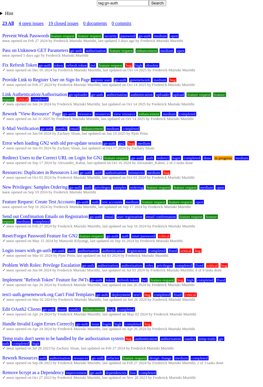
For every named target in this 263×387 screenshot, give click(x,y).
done (207, 158)
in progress (223, 158)
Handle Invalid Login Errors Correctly (38, 323)
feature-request (62, 36)
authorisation (96, 50)
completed (39, 99)
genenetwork (140, 80)
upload (178, 94)
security (111, 36)
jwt (92, 65)
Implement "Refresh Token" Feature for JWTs (45, 279)
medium (160, 36)
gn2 (122, 143)
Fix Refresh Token (19, 64)
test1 (137, 295)
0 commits (121, 23)
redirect (163, 158)
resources (102, 114)
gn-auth (145, 36)
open (174, 36)
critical (22, 99)
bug (129, 65)
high (138, 65)
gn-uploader (78, 94)
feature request (89, 36)
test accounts (112, 202)
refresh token (76, 65)
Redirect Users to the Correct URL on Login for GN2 (52, 157)
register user (101, 80)
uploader (163, 94)
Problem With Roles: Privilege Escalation (41, 265)
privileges (102, 187)
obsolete (152, 65)
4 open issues (31, 23)
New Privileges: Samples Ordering (35, 187)
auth (150, 158)
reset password (143, 236)
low (133, 373)
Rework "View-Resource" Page (31, 113)
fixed (173, 251)
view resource (124, 114)
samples (120, 187)
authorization (132, 265)
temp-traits (207, 339)
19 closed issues (63, 23)
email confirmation (161, 216)
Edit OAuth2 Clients (21, 309)
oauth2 (61, 128)
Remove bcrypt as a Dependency (33, 372)
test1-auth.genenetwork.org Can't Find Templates (48, 294)
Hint (9, 13)
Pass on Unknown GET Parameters (35, 50)
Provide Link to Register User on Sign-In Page (46, 79)
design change (160, 358)
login (176, 158)
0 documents (95, 23)
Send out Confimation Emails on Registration (45, 216)
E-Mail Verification (20, 128)
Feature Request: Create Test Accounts (38, 201)
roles (149, 265)
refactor (113, 358)
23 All (8, 23)
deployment (121, 295)
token (58, 65)
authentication (141, 94)
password (127, 36)
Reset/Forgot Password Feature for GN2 (40, 235)
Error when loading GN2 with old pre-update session (52, 143)
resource (85, 114)
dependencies (116, 373)
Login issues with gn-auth (26, 250)
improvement (76, 373)
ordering (136, 187)
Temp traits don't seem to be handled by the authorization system (63, 338)
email (74, 128)
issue (62, 309)
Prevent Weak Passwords (25, 35)
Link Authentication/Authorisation (34, 94)
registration (137, 251)
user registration (129, 216)
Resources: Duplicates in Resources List (40, 172)
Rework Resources (19, 357)
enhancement (146, 50)
